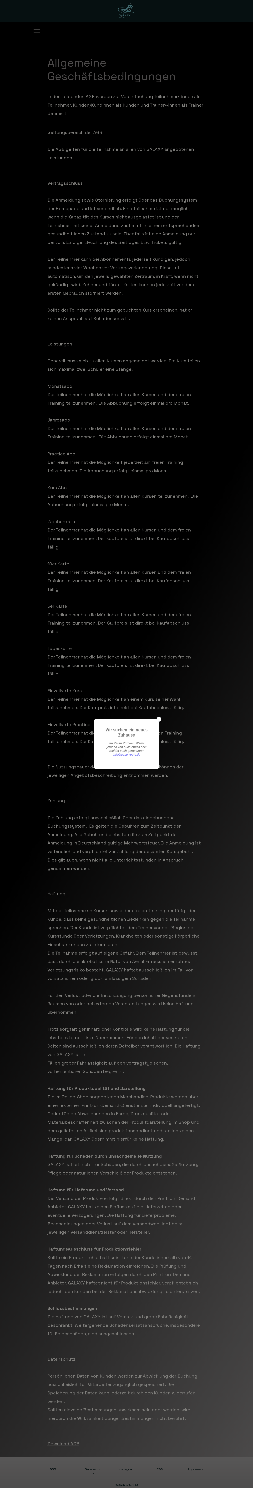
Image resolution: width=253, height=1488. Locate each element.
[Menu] (37, 31)
